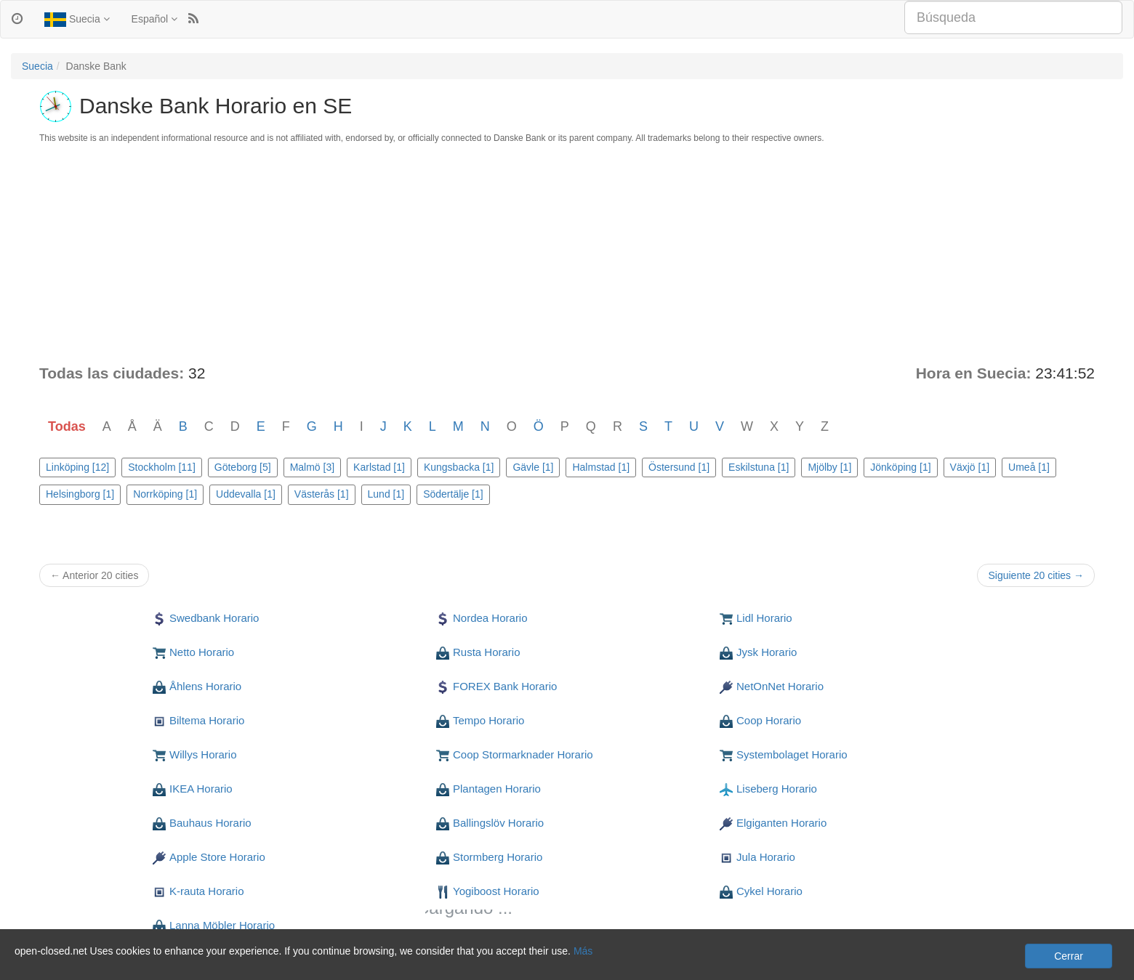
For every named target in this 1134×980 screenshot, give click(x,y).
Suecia (77, 19)
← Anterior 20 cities (94, 575)
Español (154, 19)
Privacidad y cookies (57, 965)
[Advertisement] (567, 253)
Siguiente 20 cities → (1036, 575)
